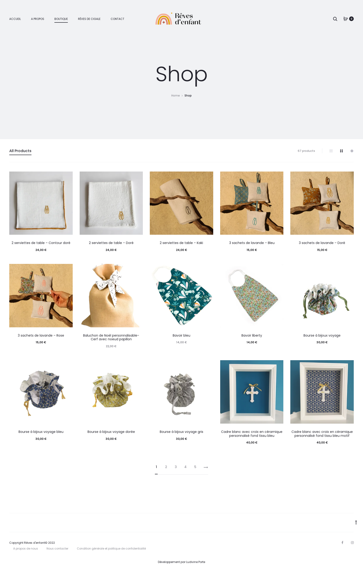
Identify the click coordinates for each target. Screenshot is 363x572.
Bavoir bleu (181, 335)
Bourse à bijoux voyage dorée (111, 431)
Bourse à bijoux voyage (322, 335)
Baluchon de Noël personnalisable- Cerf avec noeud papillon (111, 337)
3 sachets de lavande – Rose (41, 335)
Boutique (61, 19)
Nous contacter (57, 548)
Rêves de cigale (89, 19)
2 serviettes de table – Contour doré (41, 243)
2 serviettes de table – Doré (111, 243)
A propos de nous (25, 548)
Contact (117, 19)
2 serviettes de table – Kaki (181, 243)
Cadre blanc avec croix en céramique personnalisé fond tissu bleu (251, 433)
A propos (37, 19)
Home (175, 95)
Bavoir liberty (251, 335)
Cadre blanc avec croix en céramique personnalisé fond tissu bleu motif (322, 433)
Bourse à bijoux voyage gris (181, 431)
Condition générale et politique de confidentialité (111, 548)
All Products (20, 150)
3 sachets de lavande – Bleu (252, 243)
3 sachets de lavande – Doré (322, 243)
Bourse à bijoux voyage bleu (41, 431)
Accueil (15, 19)
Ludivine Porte (195, 562)
